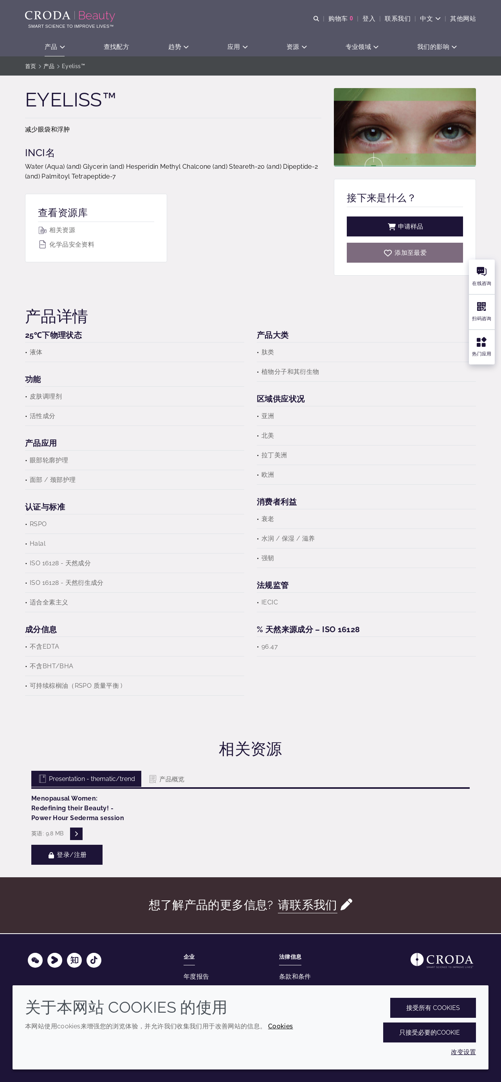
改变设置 (463, 1052)
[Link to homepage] (442, 960)
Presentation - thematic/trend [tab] (86, 779)
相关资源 (56, 230)
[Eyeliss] (405, 253)
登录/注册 (67, 855)
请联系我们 (307, 905)
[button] (55, 47)
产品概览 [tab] (166, 780)
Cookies (280, 1026)
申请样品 (405, 227)
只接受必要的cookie (429, 1032)
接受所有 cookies (433, 1008)
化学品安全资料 (66, 245)
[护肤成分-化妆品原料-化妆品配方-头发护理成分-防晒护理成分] (71, 16)
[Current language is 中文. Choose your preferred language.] (430, 18)
